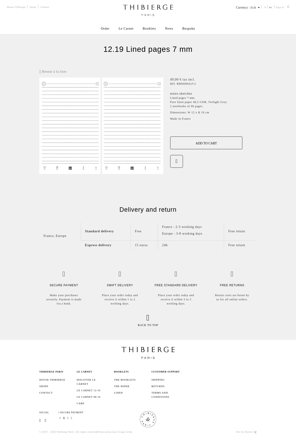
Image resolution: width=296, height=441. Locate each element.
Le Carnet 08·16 (89, 396)
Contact (44, 7)
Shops (33, 7)
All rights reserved (86, 432)
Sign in (280, 7)
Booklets (149, 28)
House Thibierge (16, 7)
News (169, 28)
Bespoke (189, 28)
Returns (158, 386)
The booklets (125, 379)
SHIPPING (158, 379)
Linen (118, 392)
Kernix (251, 432)
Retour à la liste (53, 72)
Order (104, 28)
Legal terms (126, 432)
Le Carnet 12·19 (89, 390)
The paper (121, 386)
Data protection (108, 432)
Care (80, 403)
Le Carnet (125, 28)
